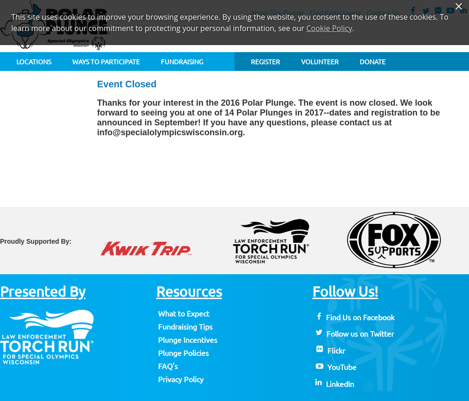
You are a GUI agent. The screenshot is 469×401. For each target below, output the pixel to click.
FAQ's (168, 366)
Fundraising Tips (185, 327)
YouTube (335, 367)
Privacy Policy (181, 379)
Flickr (329, 351)
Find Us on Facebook (354, 317)
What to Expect (183, 313)
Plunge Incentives (187, 340)
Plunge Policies (183, 353)
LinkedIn (334, 384)
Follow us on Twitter (354, 334)
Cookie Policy (329, 28)
